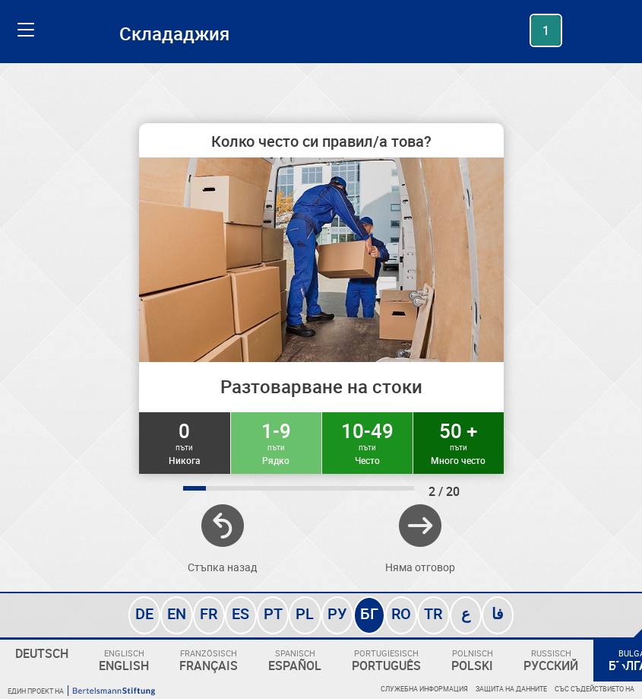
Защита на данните (511, 689)
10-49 (367, 442)
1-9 (276, 442)
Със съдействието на (594, 689)
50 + (458, 442)
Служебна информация (424, 689)
